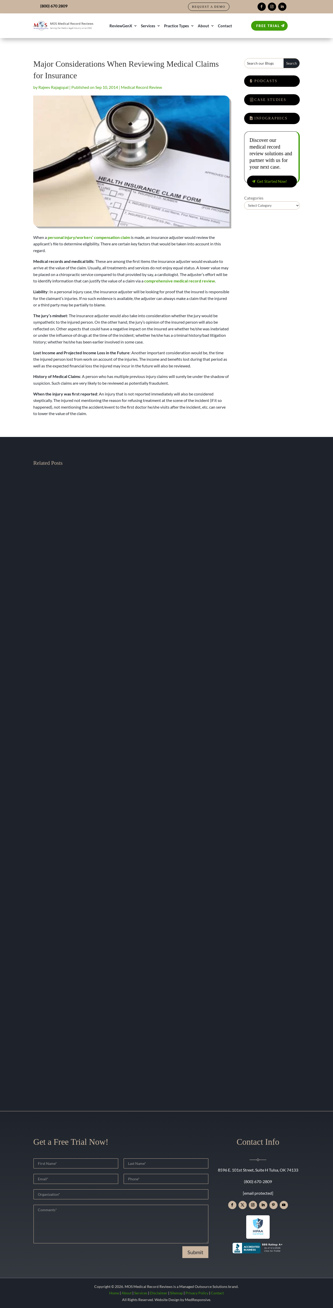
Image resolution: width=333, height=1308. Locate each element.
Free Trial (268, 26)
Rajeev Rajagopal (53, 87)
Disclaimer (158, 1293)
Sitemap (176, 1293)
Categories (253, 197)
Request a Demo (208, 6)
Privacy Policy (196, 1293)
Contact (225, 25)
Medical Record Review (141, 87)
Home (114, 1293)
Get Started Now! (272, 181)
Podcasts (266, 81)
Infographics (271, 118)
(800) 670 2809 (53, 5)
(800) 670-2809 (258, 1181)
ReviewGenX (120, 25)
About (203, 25)
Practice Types (176, 25)
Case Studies (270, 100)
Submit (195, 1252)
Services (148, 25)
